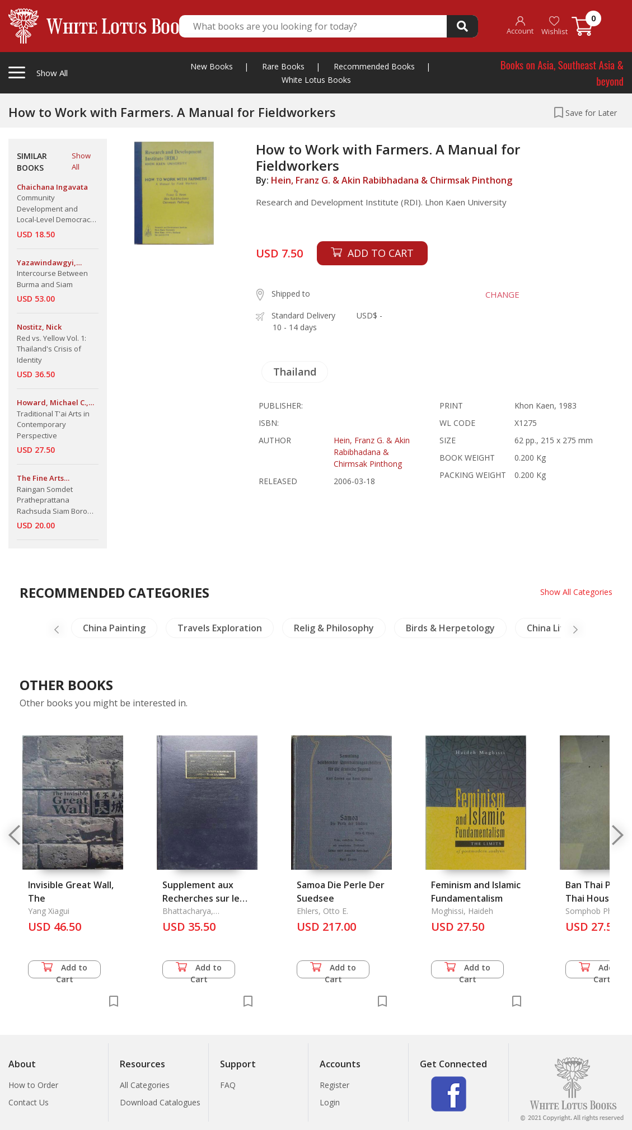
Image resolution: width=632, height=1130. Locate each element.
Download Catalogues (160, 1102)
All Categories (145, 1085)
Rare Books (283, 66)
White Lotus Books (316, 79)
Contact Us (28, 1102)
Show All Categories (576, 592)
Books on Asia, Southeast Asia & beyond (562, 72)
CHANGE (502, 294)
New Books (211, 66)
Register (334, 1085)
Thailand (294, 371)
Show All (81, 161)
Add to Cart (64, 970)
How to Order (33, 1085)
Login (330, 1102)
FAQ (228, 1085)
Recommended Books (374, 66)
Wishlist (554, 26)
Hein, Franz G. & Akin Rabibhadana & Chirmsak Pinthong (391, 180)
